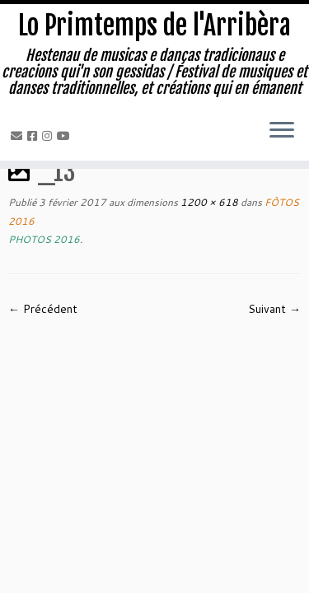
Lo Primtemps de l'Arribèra (154, 25)
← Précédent (42, 309)
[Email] (19, 136)
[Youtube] (66, 136)
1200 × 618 (208, 202)
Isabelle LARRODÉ (152, 555)
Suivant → (274, 309)
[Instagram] (49, 136)
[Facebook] (34, 136)
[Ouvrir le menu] (281, 131)
